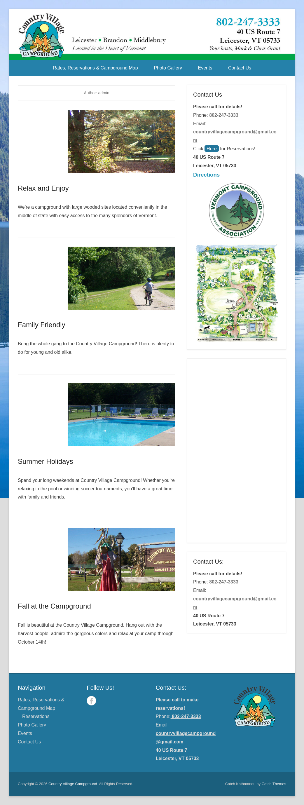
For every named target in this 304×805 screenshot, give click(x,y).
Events (205, 67)
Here (212, 148)
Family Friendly (41, 325)
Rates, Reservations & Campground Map (95, 67)
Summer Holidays (45, 461)
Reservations (35, 716)
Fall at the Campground (54, 606)
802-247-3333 (223, 115)
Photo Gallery (168, 67)
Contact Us (239, 67)
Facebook (91, 700)
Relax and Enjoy (43, 188)
